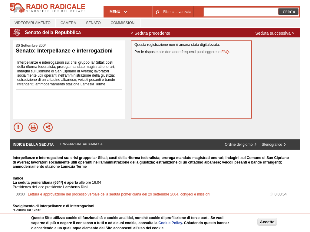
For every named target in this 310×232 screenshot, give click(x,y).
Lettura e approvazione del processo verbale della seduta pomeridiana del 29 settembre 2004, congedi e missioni (119, 194)
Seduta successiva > (274, 33)
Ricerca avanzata (177, 12)
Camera (68, 23)
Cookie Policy (170, 223)
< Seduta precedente (150, 33)
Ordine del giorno (239, 144)
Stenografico (272, 144)
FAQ (225, 52)
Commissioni (123, 23)
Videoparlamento (33, 23)
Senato (93, 23)
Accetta (267, 222)
